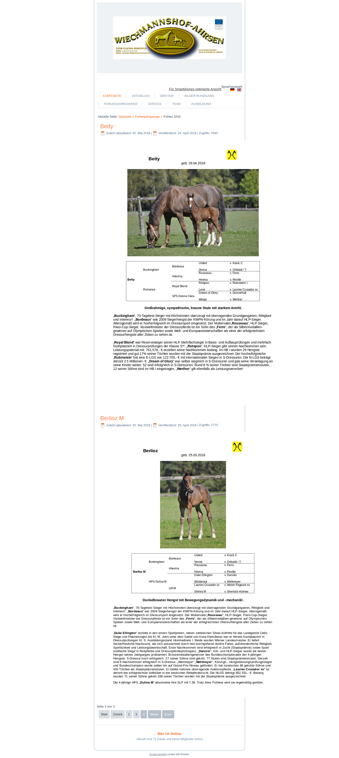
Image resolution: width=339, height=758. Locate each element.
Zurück (117, 714)
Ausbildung (201, 104)
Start (104, 714)
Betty (106, 126)
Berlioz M (112, 418)
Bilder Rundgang (199, 96)
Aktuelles (140, 96)
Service (154, 104)
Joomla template (157, 754)
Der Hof (167, 96)
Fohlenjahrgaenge (120, 104)
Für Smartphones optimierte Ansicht (195, 89)
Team (176, 104)
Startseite (112, 96)
